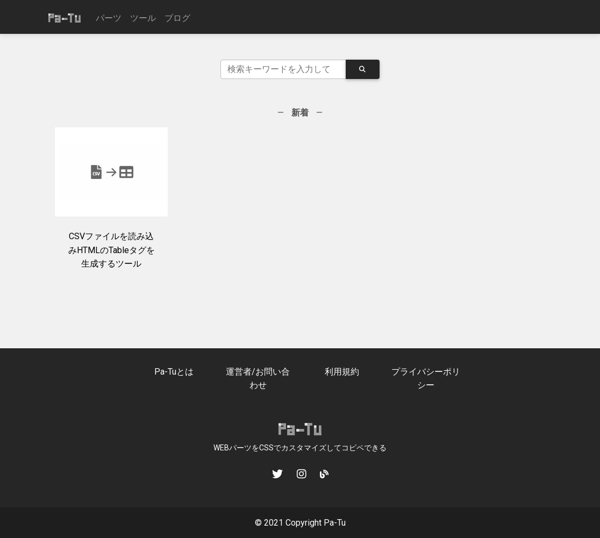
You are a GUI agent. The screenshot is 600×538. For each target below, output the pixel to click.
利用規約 (342, 372)
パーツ (109, 18)
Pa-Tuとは (174, 372)
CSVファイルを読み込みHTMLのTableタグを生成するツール (111, 250)
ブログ (177, 18)
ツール (143, 18)
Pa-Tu (335, 523)
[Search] (283, 69)
